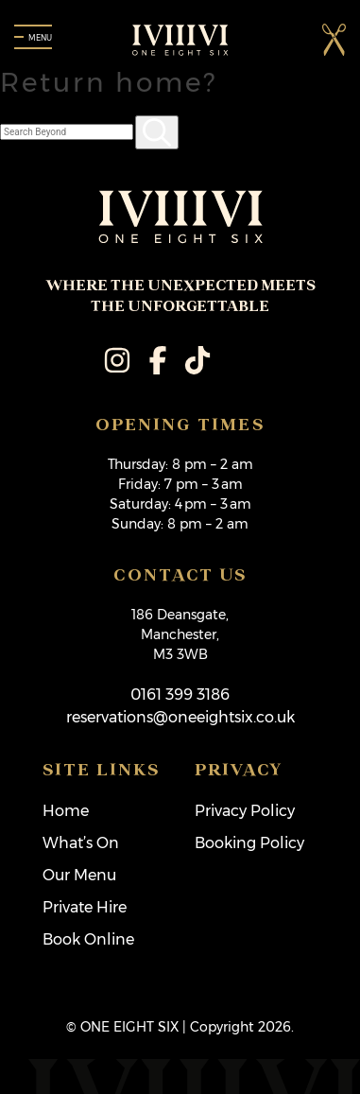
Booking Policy (249, 843)
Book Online (88, 939)
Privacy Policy (245, 811)
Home (66, 811)
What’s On (81, 843)
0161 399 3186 (180, 694)
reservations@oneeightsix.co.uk (180, 717)
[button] (334, 39)
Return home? (108, 82)
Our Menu (79, 875)
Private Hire (85, 907)
